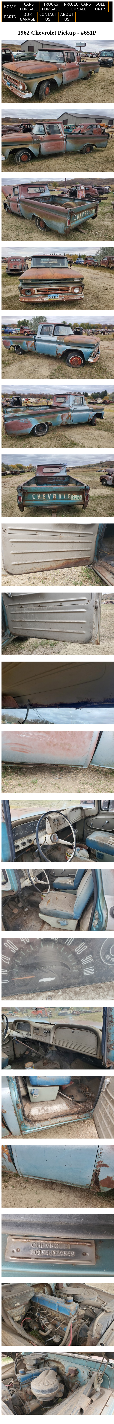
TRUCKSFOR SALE (51, 7)
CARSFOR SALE (29, 7)
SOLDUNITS (100, 7)
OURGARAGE (27, 17)
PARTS (10, 17)
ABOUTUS (66, 17)
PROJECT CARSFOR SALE (77, 7)
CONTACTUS (47, 17)
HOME (10, 6)
